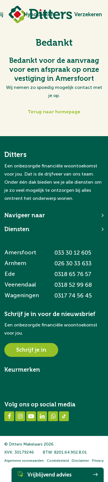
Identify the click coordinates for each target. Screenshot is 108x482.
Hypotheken (39, 14)
